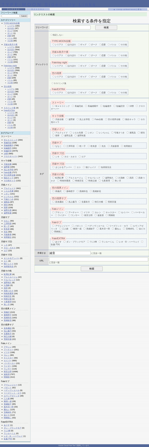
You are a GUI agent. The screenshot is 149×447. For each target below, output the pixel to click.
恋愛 (9, 36)
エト (6, 261)
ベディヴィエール (11, 390)
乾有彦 (7, 229)
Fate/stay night (10, 65)
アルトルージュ (10, 277)
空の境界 (8, 86)
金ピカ (7, 415)
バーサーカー (10, 363)
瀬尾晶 (7, 202)
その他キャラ (10, 180)
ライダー (8, 366)
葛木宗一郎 (9, 407)
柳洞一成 (8, 401)
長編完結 (8, 142)
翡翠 (6, 207)
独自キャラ (9, 178)
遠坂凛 (7, 374)
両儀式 (7, 312)
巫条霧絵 (8, 328)
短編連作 (8, 148)
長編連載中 (9, 145)
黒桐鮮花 (8, 320)
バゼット (8, 387)
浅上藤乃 (8, 331)
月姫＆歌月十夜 (10, 44)
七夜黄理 (8, 302)
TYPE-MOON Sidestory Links (49, 4)
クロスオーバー (10, 156)
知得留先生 (9, 266)
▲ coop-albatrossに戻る (127, 9)
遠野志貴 (8, 210)
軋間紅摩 (8, 274)
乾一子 (7, 226)
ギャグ (10, 31)
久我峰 (7, 285)
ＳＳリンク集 (10, 108)
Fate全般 (8, 172)
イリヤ (7, 352)
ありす (7, 425)
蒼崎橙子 (8, 315)
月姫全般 (8, 164)
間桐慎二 (8, 418)
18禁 (6, 153)
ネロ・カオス (10, 248)
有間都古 (8, 237)
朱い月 (7, 304)
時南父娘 (8, 299)
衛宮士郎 (8, 371)
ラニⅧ (7, 431)
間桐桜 (7, 377)
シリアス (11, 26)
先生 (6, 232)
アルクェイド (10, 188)
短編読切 (8, 151)
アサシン (8, 347)
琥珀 (6, 205)
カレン (7, 355)
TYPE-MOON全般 (12, 23)
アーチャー (9, 349)
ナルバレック (10, 280)
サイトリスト (38, 9)
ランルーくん (10, 433)
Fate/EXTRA (9, 110)
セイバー (8, 360)
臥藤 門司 (8, 439)
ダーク (10, 33)
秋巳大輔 (8, 336)
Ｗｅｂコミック (10, 140)
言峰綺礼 (8, 412)
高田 (6, 288)
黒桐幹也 (8, 317)
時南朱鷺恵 (9, 293)
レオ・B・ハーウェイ (13, 436)
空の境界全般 (10, 175)
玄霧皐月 (8, 334)
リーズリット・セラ (12, 393)
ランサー (8, 369)
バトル (10, 38)
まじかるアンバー (11, 258)
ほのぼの (11, 28)
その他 (10, 41)
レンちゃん (9, 196)
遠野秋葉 (8, 213)
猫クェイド (9, 264)
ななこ (7, 221)
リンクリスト (13, 9)
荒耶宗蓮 (8, 339)
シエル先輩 (9, 191)
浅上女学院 (9, 169)
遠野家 (7, 167)
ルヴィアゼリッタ (11, 396)
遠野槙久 (8, 282)
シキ (6, 245)
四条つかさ (9, 291)
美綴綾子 (8, 404)
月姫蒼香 (8, 234)
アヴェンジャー (10, 385)
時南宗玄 (8, 296)
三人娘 (7, 398)
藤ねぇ (7, 409)
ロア (6, 250)
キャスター (9, 358)
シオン (7, 194)
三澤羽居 (8, 223)
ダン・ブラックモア (12, 428)
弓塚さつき (9, 199)
